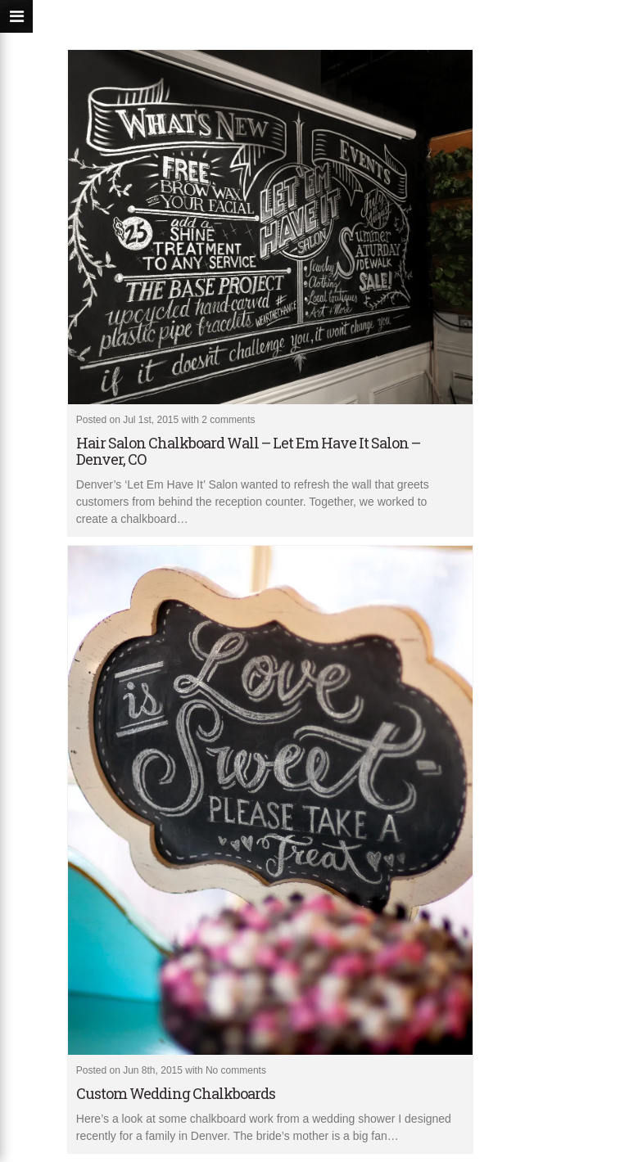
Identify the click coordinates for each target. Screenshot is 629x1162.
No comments (236, 1070)
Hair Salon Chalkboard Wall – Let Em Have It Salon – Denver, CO (248, 451)
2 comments (228, 420)
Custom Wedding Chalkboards (175, 1093)
